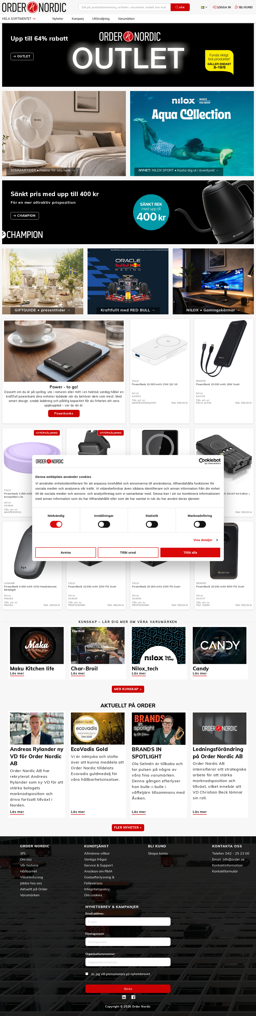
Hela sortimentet (19, 18)
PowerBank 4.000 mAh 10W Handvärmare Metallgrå (30, 588)
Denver (201, 380)
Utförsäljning (100, 19)
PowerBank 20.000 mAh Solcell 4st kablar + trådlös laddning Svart (223, 495)
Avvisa (66, 552)
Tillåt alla (190, 552)
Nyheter (57, 19)
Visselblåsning (31, 877)
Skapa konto (158, 853)
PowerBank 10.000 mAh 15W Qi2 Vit (155, 384)
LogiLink (9, 583)
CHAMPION (26, 216)
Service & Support (98, 865)
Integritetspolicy (97, 889)
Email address (95, 913)
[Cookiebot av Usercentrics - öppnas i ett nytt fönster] (202, 461)
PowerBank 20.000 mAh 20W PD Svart (156, 586)
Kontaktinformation (227, 865)
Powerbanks (63, 413)
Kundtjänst (96, 846)
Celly (135, 380)
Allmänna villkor (97, 853)
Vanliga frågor (95, 859)
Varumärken (126, 19)
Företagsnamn (95, 933)
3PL (23, 853)
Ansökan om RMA (98, 871)
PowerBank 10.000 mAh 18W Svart (218, 384)
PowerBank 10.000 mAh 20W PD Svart (92, 586)
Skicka (128, 988)
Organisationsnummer (101, 954)
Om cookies (93, 895)
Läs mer (17, 673)
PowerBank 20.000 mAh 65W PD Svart (220, 586)
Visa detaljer (202, 540)
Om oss (26, 859)
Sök (180, 7)
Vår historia (29, 865)
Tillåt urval (128, 552)
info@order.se (233, 859)
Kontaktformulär (225, 871)
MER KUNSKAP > (128, 689)
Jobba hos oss (31, 883)
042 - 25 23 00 (237, 853)
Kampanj (78, 19)
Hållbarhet (28, 871)
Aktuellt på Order (33, 889)
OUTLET (24, 56)
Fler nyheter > (128, 827)
